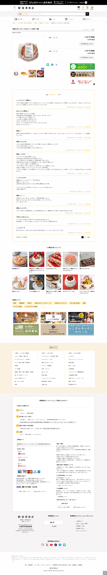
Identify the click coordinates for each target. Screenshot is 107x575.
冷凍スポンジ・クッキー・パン (43, 303)
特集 (36, 23)
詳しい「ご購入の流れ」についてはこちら (30, 434)
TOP (26, 565)
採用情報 (80, 565)
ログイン (22, 413)
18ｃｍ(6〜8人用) (74, 303)
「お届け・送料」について (23, 491)
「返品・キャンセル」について (64, 485)
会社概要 (53, 526)
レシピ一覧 (36, 565)
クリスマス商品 (18, 306)
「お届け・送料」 (63, 422)
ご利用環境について (61, 496)
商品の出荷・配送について (26, 428)
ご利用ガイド (79, 521)
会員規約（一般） (80, 526)
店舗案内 (74, 565)
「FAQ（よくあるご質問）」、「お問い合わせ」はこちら (71, 507)
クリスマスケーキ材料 (31, 306)
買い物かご (22, 419)
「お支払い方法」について (38, 491)
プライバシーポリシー (81, 530)
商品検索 (30, 565)
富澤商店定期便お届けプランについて (56, 419)
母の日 (47, 23)
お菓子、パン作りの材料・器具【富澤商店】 (22, 23)
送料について (30, 419)
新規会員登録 (29, 413)
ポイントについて (40, 419)
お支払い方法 (38, 428)
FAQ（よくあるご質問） (81, 523)
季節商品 (41, 23)
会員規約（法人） (80, 528)
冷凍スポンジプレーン (61, 303)
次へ (89, 237)
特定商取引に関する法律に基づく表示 (62, 565)
